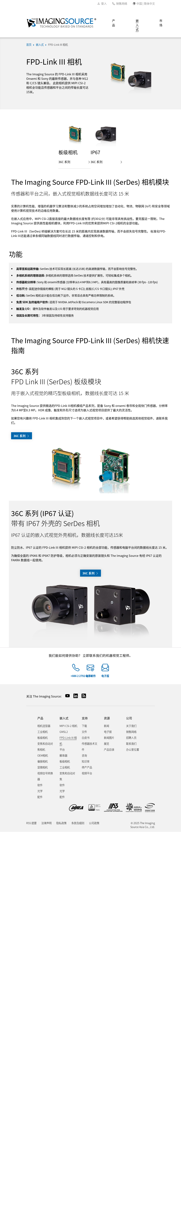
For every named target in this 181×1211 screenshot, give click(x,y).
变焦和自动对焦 (67, 776)
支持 (85, 718)
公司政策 (94, 823)
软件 (40, 785)
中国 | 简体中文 (145, 3)
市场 (160, 22)
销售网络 (121, 3)
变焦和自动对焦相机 (45, 746)
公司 (129, 718)
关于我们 (131, 726)
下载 (84, 726)
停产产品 (87, 767)
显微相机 (42, 767)
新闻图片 (109, 738)
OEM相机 (42, 755)
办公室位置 (132, 749)
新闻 (106, 726)
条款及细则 (77, 823)
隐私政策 (61, 823)
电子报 (105, 676)
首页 (28, 44)
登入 (104, 3)
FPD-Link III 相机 (58, 44)
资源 (107, 718)
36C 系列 (74, 162)
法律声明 (46, 823)
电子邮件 (90, 676)
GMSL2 (64, 732)
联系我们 (131, 743)
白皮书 (85, 738)
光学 (40, 791)
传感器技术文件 (89, 746)
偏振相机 (42, 761)
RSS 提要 (31, 823)
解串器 (63, 755)
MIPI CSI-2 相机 (68, 726)
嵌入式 (137, 25)
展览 (106, 743)
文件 (84, 732)
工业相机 (42, 732)
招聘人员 (131, 738)
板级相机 (42, 738)
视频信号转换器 (45, 776)
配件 (40, 797)
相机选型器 (43, 726)
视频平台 (87, 773)
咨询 (84, 755)
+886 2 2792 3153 (81, 676)
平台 (62, 749)
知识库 (85, 761)
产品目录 (109, 749)
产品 (113, 22)
